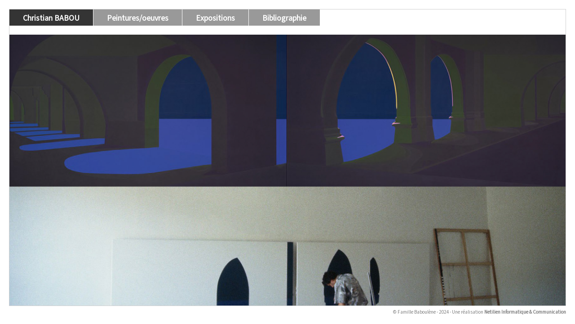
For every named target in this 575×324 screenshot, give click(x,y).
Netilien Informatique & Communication (525, 311)
